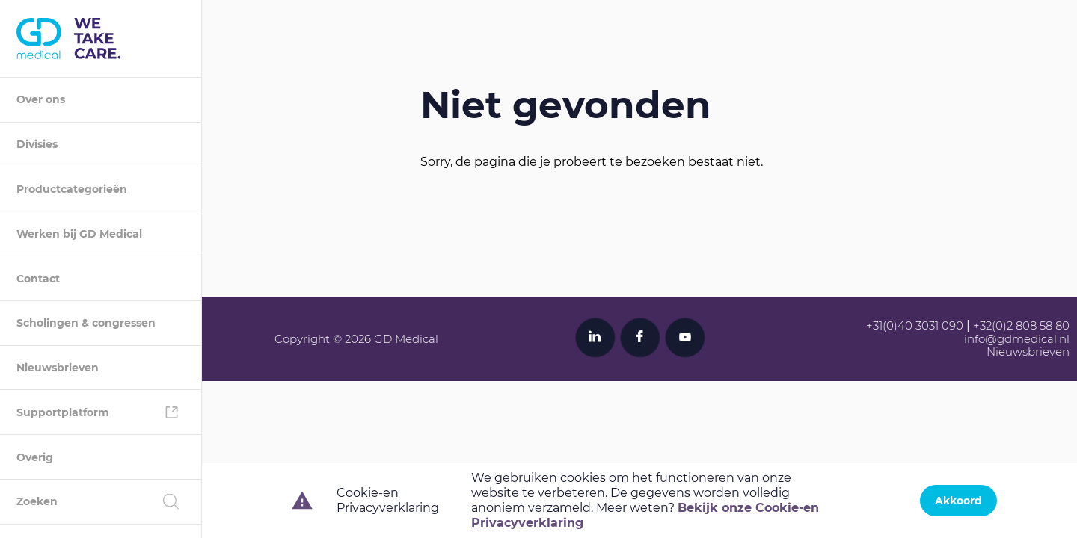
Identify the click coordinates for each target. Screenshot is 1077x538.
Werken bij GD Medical (79, 234)
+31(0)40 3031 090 (914, 325)
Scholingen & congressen (86, 323)
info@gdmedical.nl (1017, 339)
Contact (38, 278)
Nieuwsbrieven (57, 367)
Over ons (40, 99)
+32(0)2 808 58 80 (1021, 325)
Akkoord (958, 500)
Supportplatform (62, 412)
